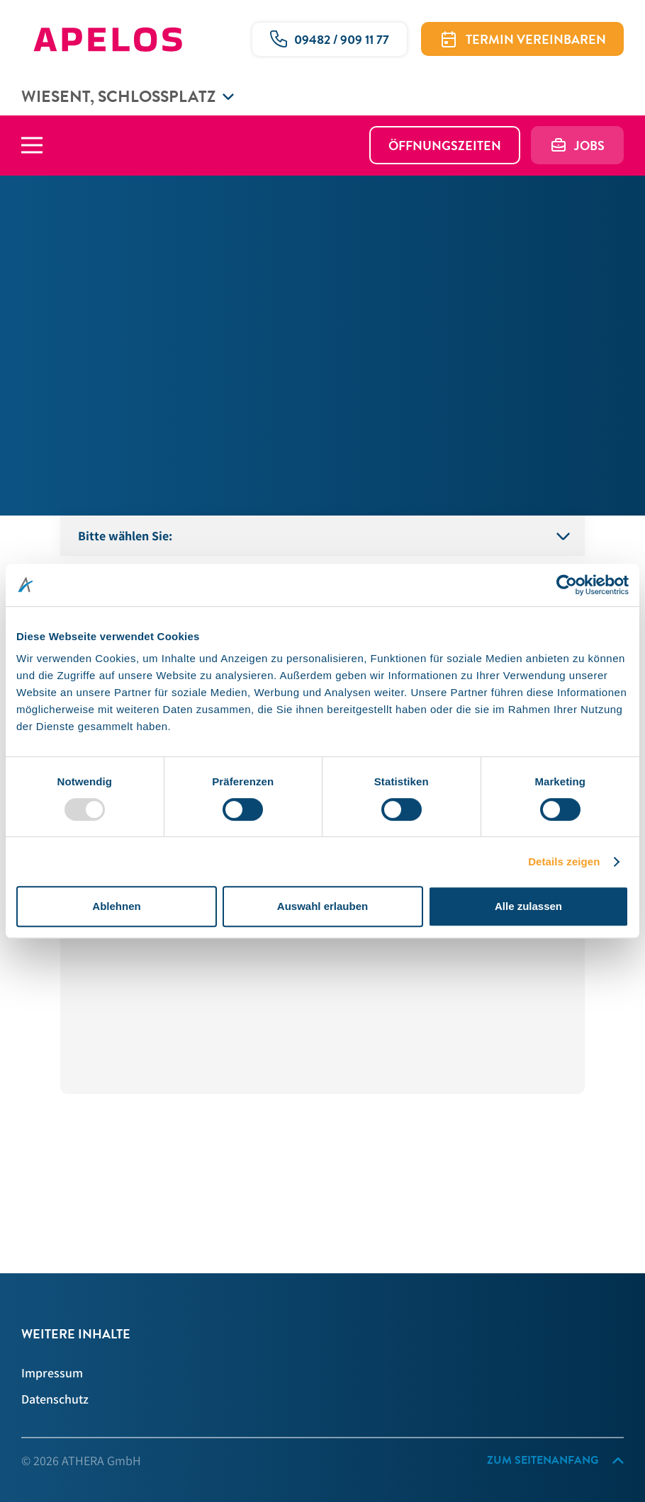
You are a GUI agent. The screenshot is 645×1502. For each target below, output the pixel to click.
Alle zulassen (528, 906)
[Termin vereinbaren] (522, 39)
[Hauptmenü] (42, 145)
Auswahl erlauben (322, 906)
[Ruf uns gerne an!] (329, 39)
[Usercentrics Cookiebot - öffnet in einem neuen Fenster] (567, 585)
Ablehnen (116, 906)
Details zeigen (564, 861)
